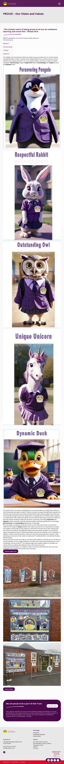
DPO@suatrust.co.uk (8, 748)
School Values (9, 689)
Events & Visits (37, 736)
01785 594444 (7, 743)
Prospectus (36, 732)
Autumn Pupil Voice (11, 551)
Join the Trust (52, 706)
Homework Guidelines (39, 734)
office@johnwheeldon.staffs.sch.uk (12, 742)
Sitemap (23, 762)
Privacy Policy (15, 762)
